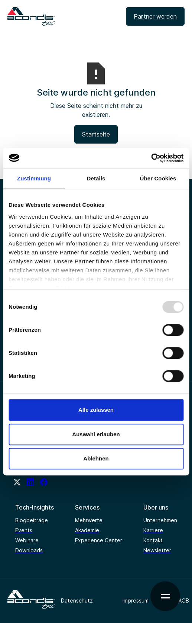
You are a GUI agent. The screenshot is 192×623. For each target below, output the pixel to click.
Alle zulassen (96, 410)
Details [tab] (96, 178)
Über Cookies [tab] (158, 178)
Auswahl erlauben (96, 434)
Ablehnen (95, 458)
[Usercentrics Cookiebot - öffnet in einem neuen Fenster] (150, 158)
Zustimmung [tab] (34, 178)
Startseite (96, 134)
